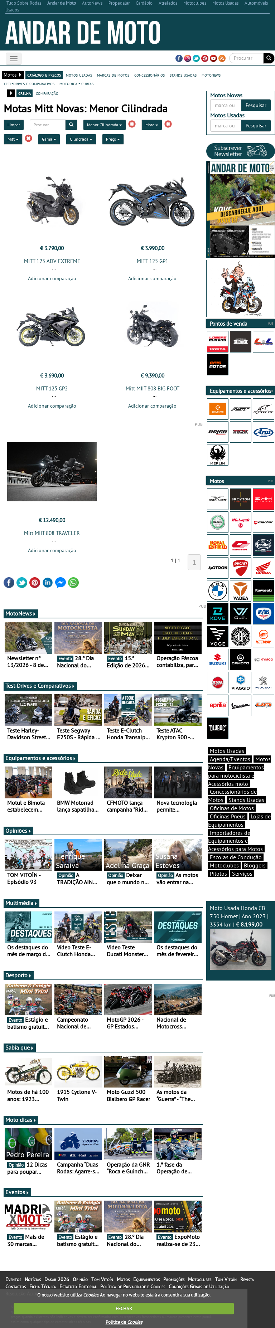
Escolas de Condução (236, 857)
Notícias (33, 1279)
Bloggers (255, 865)
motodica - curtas (76, 83)
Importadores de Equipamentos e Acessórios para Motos (235, 841)
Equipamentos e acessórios (40, 758)
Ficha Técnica (42, 1286)
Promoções (173, 1279)
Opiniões (18, 830)
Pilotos (218, 873)
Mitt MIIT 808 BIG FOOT (152, 388)
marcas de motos (113, 75)
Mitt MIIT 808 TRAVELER (52, 533)
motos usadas (79, 75)
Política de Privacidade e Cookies (132, 1286)
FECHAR (124, 1308)
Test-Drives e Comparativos (40, 685)
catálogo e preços (44, 75)
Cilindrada (81, 139)
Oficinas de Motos (232, 808)
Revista (247, 1279)
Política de (124, 1322)
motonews (211, 75)
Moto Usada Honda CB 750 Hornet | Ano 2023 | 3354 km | (240, 936)
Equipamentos (146, 1279)
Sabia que (19, 1047)
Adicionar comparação (52, 278)
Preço (113, 139)
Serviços (242, 873)
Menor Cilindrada (104, 124)
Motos (123, 1279)
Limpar (14, 124)
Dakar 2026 (56, 1279)
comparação (47, 93)
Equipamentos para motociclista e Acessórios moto (236, 775)
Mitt (13, 139)
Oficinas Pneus (228, 816)
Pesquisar (256, 105)
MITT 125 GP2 (52, 388)
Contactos (15, 1286)
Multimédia (21, 902)
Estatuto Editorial (78, 1286)
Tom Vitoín (102, 1279)
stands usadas (183, 75)
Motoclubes (224, 865)
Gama (49, 139)
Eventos (17, 1192)
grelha (24, 93)
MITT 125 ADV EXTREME (52, 261)
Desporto (18, 975)
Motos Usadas (227, 750)
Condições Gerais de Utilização (199, 1286)
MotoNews (20, 613)
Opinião (80, 1279)
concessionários (149, 75)
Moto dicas (21, 1119)
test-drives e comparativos (29, 83)
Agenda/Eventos (230, 759)
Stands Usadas (246, 799)
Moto (151, 124)
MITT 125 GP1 (152, 261)
